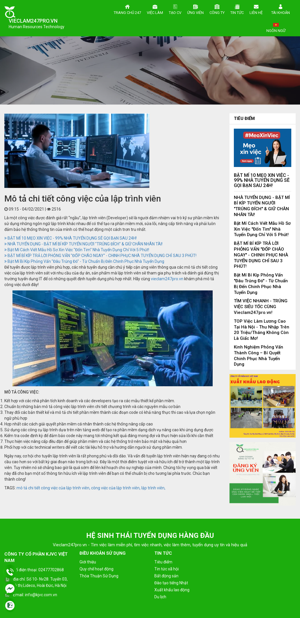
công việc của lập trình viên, (115, 488)
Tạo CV (175, 9)
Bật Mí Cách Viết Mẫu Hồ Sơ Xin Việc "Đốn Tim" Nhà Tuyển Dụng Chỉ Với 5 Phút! (76, 249)
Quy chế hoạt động (96, 569)
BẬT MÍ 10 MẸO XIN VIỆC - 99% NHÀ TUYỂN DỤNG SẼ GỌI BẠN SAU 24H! (70, 238)
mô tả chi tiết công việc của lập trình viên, (53, 488)
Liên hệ (256, 9)
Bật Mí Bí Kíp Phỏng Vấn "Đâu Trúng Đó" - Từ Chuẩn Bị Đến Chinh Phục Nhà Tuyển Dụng (84, 261)
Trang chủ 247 (127, 9)
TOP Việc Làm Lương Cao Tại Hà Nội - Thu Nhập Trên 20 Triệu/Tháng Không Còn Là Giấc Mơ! (261, 330)
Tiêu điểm (244, 118)
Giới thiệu (87, 562)
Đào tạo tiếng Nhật (171, 583)
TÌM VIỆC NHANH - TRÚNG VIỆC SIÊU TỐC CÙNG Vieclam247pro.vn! (261, 306)
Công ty (217, 9)
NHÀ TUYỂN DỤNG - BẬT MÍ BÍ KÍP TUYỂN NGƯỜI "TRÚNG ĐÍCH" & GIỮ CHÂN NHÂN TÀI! (83, 244)
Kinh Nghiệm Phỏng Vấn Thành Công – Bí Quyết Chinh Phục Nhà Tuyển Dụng (258, 355)
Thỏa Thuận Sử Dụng (98, 576)
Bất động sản (166, 576)
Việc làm (155, 9)
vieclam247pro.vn (167, 278)
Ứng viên (195, 9)
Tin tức (237, 9)
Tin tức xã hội (166, 569)
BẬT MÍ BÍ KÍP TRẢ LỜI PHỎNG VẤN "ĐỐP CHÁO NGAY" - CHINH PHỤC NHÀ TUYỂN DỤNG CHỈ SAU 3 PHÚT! (100, 255)
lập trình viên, (153, 488)
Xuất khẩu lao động (171, 590)
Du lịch (160, 597)
